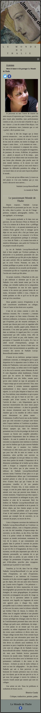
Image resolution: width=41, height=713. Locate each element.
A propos (10, 65)
